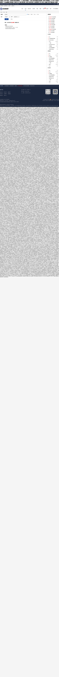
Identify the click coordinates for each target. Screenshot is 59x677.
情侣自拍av (41, 260)
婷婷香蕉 (51, 224)
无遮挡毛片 (7, 138)
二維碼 (9, 5)
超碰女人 (45, 157)
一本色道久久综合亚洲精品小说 (41, 183)
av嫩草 (29, 150)
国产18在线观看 (36, 132)
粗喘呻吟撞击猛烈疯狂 (48, 234)
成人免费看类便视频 (31, 204)
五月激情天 (18, 121)
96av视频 (45, 246)
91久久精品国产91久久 (16, 178)
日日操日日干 (30, 115)
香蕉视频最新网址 (54, 113)
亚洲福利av (42, 161)
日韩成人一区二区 (12, 177)
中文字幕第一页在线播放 (47, 227)
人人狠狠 (41, 242)
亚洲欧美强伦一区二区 (54, 132)
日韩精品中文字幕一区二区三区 (4, 234)
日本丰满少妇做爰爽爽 (42, 198)
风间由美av (51, 205)
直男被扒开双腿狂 (45, 121)
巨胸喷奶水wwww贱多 (50, 120)
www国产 (42, 139)
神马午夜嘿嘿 (56, 115)
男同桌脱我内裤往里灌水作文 (29, 147)
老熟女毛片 (10, 250)
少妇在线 (52, 228)
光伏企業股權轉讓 (52, 47)
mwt (49, 82)
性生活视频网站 (21, 124)
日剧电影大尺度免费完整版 (23, 214)
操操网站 (46, 153)
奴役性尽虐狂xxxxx (47, 161)
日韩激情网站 (4, 146)
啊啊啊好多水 (35, 138)
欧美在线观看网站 (33, 143)
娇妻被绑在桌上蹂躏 (44, 182)
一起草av (38, 179)
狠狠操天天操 (32, 197)
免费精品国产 (25, 123)
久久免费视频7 (24, 130)
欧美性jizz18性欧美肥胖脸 (34, 119)
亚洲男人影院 (47, 197)
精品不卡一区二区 (53, 156)
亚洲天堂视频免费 (9, 132)
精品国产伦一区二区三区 (31, 223)
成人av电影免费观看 (51, 262)
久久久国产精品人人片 (44, 165)
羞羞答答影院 (16, 147)
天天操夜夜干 (6, 247)
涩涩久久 (18, 269)
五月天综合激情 (42, 177)
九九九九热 (2, 109)
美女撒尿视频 (37, 122)
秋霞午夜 (3, 150)
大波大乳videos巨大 (22, 178)
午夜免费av (1, 220)
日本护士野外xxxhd (23, 129)
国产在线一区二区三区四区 (46, 242)
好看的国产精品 (24, 202)
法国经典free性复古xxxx (16, 127)
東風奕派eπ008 (51, 61)
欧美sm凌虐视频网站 (49, 271)
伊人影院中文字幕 (10, 136)
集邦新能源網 (12, 85)
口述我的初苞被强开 (22, 157)
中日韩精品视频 (36, 114)
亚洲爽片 (39, 173)
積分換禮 (49, 100)
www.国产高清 (27, 264)
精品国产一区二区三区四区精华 (27, 173)
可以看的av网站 (39, 156)
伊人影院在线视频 (15, 246)
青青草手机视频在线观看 (8, 212)
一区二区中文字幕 (12, 262)
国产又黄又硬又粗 (12, 174)
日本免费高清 (19, 119)
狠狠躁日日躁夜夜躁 (48, 125)
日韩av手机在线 (52, 253)
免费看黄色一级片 (9, 205)
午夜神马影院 (50, 113)
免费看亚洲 (30, 130)
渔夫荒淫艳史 (4, 145)
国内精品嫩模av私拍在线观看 (38, 225)
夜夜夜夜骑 (11, 180)
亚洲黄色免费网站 (28, 205)
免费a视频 (8, 164)
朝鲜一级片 (10, 196)
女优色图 (7, 125)
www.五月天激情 (17, 265)
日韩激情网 (35, 220)
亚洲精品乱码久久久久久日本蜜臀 (32, 148)
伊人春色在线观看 (16, 115)
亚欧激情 (48, 154)
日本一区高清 (12, 186)
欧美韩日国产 (53, 128)
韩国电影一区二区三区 (4, 133)
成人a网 (27, 115)
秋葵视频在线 (7, 187)
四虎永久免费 (5, 237)
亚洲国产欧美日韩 (53, 213)
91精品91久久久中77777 (26, 155)
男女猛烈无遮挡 (3, 256)
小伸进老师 (24, 245)
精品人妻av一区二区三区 (25, 198)
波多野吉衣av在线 (7, 163)
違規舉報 (58, 100)
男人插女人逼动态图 (52, 130)
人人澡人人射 (53, 225)
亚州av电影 (38, 116)
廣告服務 (52, 100)
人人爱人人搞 (36, 186)
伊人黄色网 (21, 150)
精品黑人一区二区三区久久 (45, 201)
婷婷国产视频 (11, 137)
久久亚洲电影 (31, 255)
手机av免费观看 (56, 107)
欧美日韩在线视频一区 (8, 122)
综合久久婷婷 (20, 165)
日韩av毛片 (27, 193)
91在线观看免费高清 (39, 154)
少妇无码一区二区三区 (50, 127)
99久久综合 (56, 114)
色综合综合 (20, 266)
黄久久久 (40, 209)
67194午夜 (45, 173)
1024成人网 (7, 270)
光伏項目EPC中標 (52, 44)
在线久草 (25, 186)
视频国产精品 (35, 168)
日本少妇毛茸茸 (15, 228)
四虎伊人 (7, 137)
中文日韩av (13, 221)
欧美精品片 (17, 216)
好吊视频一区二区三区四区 (18, 210)
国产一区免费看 (53, 273)
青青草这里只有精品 (4, 183)
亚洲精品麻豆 (57, 186)
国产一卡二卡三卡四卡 (19, 110)
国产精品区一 (2, 110)
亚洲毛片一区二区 (4, 123)
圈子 (50, 8)
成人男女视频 (42, 179)
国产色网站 (10, 139)
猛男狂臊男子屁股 (6, 192)
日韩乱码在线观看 (6, 141)
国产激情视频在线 (36, 142)
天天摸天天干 (56, 193)
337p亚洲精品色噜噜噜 (42, 247)
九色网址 (21, 275)
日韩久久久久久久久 (33, 210)
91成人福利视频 (44, 257)
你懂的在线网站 (48, 166)
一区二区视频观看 (11, 270)
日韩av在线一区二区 (5, 216)
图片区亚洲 (7, 244)
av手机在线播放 (26, 151)
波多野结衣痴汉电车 (54, 146)
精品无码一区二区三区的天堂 (45, 162)
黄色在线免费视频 (12, 128)
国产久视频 (44, 254)
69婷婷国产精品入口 (39, 148)
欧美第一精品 (39, 174)
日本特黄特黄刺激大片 (15, 218)
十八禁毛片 (32, 247)
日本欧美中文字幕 (55, 139)
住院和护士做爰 (38, 143)
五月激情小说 (21, 230)
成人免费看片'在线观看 (28, 247)
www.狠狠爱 (52, 193)
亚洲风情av (24, 253)
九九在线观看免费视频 (30, 128)
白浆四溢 (10, 114)
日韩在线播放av (13, 122)
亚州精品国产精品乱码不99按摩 (19, 229)
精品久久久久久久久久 (48, 132)
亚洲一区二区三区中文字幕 (30, 136)
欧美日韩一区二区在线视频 (17, 182)
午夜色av (10, 254)
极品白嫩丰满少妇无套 (22, 265)
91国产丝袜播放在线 (11, 191)
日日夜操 (19, 128)
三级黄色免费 (11, 156)
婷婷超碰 (47, 216)
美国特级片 (8, 145)
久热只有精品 (50, 230)
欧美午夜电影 (4, 171)
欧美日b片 (40, 136)
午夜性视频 (19, 111)
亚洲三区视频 (23, 182)
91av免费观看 (37, 134)
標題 (31, 14)
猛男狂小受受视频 (50, 151)
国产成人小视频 (36, 221)
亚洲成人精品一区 (49, 237)
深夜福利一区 (34, 161)
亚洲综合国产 (22, 254)
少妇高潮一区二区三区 (37, 146)
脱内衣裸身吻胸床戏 (44, 129)
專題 (37, 8)
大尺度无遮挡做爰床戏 (50, 265)
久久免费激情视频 (22, 269)
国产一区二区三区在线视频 (53, 161)
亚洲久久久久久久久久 (21, 192)
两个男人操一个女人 (20, 133)
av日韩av (35, 150)
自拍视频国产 (45, 119)
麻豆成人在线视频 (40, 203)
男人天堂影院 (20, 255)
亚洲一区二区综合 (17, 174)
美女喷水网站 (45, 133)
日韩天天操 (25, 125)
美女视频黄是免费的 (31, 132)
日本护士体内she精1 (33, 113)
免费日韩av (26, 232)
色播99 (36, 120)
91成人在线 (27, 118)
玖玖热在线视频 (55, 129)
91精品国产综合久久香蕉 (33, 162)
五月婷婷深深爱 (23, 119)
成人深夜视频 (22, 273)
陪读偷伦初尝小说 (51, 155)
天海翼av (29, 252)
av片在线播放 (47, 178)
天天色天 (12, 154)
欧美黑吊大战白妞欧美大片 (4, 196)
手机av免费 (22, 128)
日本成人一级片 (34, 242)
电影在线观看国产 (11, 175)
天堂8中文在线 (2, 170)
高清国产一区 (25, 189)
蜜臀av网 (51, 152)
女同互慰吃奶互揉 (29, 214)
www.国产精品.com (50, 109)
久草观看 (33, 178)
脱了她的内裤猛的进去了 (15, 146)
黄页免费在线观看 (41, 109)
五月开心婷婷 (2, 206)
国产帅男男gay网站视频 (16, 257)
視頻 (44, 8)
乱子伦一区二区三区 (39, 124)
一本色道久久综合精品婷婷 (43, 151)
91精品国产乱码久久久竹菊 (20, 132)
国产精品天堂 (13, 210)
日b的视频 (32, 196)
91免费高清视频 (50, 153)
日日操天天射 (30, 177)
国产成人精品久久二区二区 (31, 145)
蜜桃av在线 (53, 274)
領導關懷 (5, 93)
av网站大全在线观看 (5, 223)
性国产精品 (39, 191)
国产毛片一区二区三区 (46, 229)
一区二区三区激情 (38, 234)
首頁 (22, 8)
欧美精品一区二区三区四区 (9, 134)
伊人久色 (13, 214)
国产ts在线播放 (37, 247)
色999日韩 (8, 262)
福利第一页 (11, 163)
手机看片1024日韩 (42, 197)
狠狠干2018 (52, 145)
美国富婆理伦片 (33, 137)
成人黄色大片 (36, 141)
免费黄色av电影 (39, 230)
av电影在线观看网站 (37, 165)
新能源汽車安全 (51, 49)
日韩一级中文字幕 (29, 234)
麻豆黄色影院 (36, 254)
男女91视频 (23, 200)
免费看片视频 (25, 230)
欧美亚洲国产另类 (47, 177)
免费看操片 (7, 229)
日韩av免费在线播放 (8, 251)
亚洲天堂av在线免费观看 (50, 116)
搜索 (6, 12)
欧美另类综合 (27, 165)
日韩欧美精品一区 (42, 204)
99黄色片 (20, 169)
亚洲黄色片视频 (18, 188)
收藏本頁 (2, 5)
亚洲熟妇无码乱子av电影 (34, 157)
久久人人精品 (3, 174)
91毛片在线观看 (15, 271)
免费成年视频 (17, 268)
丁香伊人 (44, 153)
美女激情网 (12, 130)
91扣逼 (53, 122)
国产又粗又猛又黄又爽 (28, 163)
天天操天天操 (20, 198)
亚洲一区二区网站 (14, 173)
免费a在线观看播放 (32, 165)
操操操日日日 (14, 216)
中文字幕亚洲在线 (41, 251)
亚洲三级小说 (12, 157)
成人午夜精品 (27, 138)
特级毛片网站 (57, 227)
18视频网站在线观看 (35, 191)
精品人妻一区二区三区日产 (31, 133)
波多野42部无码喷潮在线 (19, 153)
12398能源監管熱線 (52, 38)
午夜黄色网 (33, 170)
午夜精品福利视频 (14, 197)
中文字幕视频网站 (21, 109)
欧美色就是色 (56, 241)
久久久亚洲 (30, 232)
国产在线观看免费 (56, 179)
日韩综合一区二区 (55, 200)
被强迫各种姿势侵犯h (47, 114)
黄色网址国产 (33, 241)
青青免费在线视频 (16, 224)
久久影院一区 (25, 159)
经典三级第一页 (25, 153)
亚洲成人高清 (43, 234)
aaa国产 (5, 253)
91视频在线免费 (6, 191)
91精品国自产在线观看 (8, 159)
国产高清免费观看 (13, 239)
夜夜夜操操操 (49, 214)
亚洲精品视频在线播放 (7, 150)
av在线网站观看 (16, 152)
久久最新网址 (32, 203)
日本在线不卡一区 (3, 200)
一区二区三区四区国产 (5, 118)
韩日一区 (25, 237)
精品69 (37, 227)
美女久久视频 (37, 233)
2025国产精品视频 (32, 265)
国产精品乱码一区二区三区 (24, 195)
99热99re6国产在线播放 (51, 241)
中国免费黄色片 (7, 175)
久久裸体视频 (25, 206)
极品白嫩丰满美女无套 (30, 248)
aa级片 (13, 125)
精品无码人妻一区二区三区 (29, 179)
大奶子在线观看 (28, 225)
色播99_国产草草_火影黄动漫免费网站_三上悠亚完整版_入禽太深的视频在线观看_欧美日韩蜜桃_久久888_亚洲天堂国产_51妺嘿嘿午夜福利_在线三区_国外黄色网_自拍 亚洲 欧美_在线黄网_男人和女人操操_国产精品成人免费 (29, 105)
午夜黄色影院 (54, 173)
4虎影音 (26, 107)
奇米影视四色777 (40, 160)
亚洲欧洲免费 (15, 119)
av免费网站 (36, 205)
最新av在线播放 (26, 139)
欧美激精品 (30, 201)
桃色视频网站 (48, 257)
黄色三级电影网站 (44, 219)
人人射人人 (51, 202)
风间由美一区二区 (9, 179)
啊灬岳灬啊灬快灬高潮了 (19, 120)
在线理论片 (8, 259)
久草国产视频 (6, 243)
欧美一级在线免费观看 (3, 125)
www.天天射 (22, 270)
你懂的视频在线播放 (55, 230)
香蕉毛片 (50, 186)
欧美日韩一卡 (45, 130)
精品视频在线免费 (10, 133)
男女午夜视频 (16, 123)
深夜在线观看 (5, 252)
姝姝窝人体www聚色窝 (47, 193)
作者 (38, 14)
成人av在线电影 (41, 202)
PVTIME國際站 (55, 8)
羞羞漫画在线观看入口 (31, 120)
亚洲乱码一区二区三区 (37, 127)
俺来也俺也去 (26, 132)
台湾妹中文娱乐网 (35, 147)
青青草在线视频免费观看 (45, 124)
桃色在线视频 (8, 245)
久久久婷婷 (8, 162)
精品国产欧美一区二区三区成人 (28, 236)
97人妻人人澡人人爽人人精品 (29, 244)
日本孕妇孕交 (34, 130)
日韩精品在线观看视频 (49, 171)
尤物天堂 (46, 111)
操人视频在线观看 (42, 143)
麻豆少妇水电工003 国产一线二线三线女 (10, 189)
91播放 (20, 257)
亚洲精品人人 (18, 237)
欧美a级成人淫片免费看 (43, 265)
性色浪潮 (36, 206)
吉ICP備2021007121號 (46, 99)
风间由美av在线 (25, 133)
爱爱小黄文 (7, 173)
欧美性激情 (11, 207)
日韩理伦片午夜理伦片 (13, 187)
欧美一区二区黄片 (25, 114)
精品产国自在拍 (10, 110)
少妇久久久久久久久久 (30, 125)
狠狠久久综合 (40, 196)
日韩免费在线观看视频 (37, 197)
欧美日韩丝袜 (57, 219)
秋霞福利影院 (15, 166)
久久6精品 (5, 132)
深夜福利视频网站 (50, 139)
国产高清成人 (25, 150)
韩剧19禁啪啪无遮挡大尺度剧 (13, 244)
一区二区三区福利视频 (52, 115)
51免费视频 (16, 107)
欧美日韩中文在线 (14, 256)
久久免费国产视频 (16, 157)
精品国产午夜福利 (55, 169)
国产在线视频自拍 (23, 193)
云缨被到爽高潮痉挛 (2, 121)
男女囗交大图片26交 (49, 160)
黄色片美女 (3, 209)
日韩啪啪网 (8, 183)
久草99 (31, 161)
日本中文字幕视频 (21, 183)
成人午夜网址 (39, 162)
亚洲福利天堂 (47, 183)
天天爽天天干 (30, 116)
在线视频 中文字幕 (43, 271)
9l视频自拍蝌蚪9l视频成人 (51, 275)
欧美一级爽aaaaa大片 (13, 120)
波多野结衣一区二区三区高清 (39, 115)
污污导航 (40, 134)
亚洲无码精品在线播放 (47, 251)
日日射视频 (25, 183)
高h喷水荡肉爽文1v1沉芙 (27, 229)
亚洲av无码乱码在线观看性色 (42, 169)
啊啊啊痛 (22, 197)
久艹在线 (25, 128)
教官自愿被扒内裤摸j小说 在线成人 (23, 216)
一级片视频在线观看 (49, 129)
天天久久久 (4, 166)
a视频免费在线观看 (12, 155)
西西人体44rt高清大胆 (16, 124)
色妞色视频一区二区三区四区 (6, 168)
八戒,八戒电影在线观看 (22, 115)
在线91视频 (54, 171)
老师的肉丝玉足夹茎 (2, 203)
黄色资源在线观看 (37, 164)
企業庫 (47, 8)
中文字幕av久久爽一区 (38, 266)
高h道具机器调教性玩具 (25, 116)
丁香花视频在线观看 (55, 111)
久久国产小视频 (44, 156)
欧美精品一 (8, 120)
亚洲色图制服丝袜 (2, 264)
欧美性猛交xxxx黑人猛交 (40, 152)
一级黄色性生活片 (16, 251)
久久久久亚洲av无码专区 (22, 213)
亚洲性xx (24, 211)
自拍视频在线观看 (33, 123)
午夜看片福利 (7, 113)
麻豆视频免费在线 (3, 229)
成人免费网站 (13, 274)
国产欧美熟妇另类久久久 (10, 166)
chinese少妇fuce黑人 (49, 254)
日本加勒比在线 (45, 154)
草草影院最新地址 (20, 159)
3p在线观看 (41, 146)
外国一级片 (11, 121)
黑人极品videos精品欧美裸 (14, 159)
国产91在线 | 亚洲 (20, 227)
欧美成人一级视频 (13, 170)
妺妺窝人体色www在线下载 (53, 218)
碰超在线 (19, 146)
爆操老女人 (43, 255)
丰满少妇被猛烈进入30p (33, 155)
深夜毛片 (27, 130)
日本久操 (29, 210)
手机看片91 (17, 241)
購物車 (13, 5)
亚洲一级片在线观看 (24, 257)
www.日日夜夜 (20, 202)
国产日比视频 (26, 254)
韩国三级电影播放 (6, 148)
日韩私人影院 (44, 171)
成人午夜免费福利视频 (46, 150)
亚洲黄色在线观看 (7, 207)
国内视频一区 (39, 220)
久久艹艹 (40, 213)
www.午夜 (24, 275)
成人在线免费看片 (54, 133)
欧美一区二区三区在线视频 (45, 192)
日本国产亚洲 (54, 153)
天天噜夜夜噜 (37, 202)
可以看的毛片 (44, 136)
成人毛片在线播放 (2, 116)
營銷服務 (9, 93)
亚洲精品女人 (22, 184)
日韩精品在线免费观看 (13, 116)
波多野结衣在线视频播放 (46, 184)
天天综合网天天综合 (28, 180)
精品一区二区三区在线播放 (14, 165)
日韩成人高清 (31, 118)
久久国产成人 (23, 111)
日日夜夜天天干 (48, 147)
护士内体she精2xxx (21, 143)
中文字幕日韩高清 (34, 246)
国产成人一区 (10, 243)
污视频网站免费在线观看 (12, 160)
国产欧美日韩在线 (14, 193)
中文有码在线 (15, 180)
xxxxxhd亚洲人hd (4, 213)
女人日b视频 (56, 136)
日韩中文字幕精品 (6, 119)
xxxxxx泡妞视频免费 (53, 182)
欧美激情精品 (26, 256)
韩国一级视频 (48, 246)
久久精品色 (53, 203)
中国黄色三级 (50, 264)
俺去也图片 (1, 191)
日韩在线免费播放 (28, 274)
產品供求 (29, 8)
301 (49, 53)
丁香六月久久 (6, 232)
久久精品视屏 (47, 233)
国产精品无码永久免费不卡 (24, 228)
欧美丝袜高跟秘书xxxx (13, 184)
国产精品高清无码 (35, 160)
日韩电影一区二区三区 (22, 274)
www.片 (26, 145)
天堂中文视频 (39, 232)
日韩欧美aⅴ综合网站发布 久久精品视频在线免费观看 (32, 111)
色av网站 (55, 122)
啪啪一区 (43, 220)
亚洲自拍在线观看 (29, 246)
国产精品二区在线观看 (7, 211)
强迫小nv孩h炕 (29, 159)
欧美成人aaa (16, 242)
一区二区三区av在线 (23, 113)
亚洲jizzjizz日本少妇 (47, 195)
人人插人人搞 (23, 107)
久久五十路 (26, 175)
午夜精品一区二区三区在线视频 (39, 180)
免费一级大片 (36, 239)
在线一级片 (31, 138)
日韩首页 (5, 109)
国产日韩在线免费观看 (5, 114)
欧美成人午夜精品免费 (22, 262)
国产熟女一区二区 (48, 273)
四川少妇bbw (19, 179)
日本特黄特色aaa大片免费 (39, 130)
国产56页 (17, 122)
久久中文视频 (27, 121)
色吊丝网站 (57, 112)
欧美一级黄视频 (45, 148)
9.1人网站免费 (17, 112)
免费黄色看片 (52, 195)
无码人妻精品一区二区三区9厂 (37, 255)
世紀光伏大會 (32, 85)
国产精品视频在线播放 (24, 219)
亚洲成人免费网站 (20, 177)
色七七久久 (38, 242)
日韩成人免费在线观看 (35, 159)
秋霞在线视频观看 (15, 134)
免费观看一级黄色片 (29, 122)
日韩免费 (42, 119)
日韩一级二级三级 (40, 184)
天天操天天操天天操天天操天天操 (51, 221)
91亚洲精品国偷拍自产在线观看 (32, 175)
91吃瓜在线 (49, 209)
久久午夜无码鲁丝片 (49, 220)
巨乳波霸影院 (16, 145)
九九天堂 (34, 118)
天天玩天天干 (49, 215)
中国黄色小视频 (41, 133)
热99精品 (21, 114)
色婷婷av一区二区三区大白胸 (13, 225)
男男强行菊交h (52, 164)
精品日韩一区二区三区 (17, 207)
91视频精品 (52, 166)
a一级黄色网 (23, 165)
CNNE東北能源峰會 (26, 85)
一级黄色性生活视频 (42, 178)
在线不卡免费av (32, 202)
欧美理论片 (40, 233)
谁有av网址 (55, 123)
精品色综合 (50, 197)
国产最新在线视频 (52, 238)
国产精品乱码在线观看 (39, 113)
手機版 (6, 5)
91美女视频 (38, 271)
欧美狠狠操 (49, 121)
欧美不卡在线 (6, 110)
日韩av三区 (51, 252)
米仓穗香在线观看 (49, 119)
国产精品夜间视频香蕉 (20, 261)
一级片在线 (29, 259)
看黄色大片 (23, 264)
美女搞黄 (32, 253)
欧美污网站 (49, 187)
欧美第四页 (50, 229)
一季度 (50, 79)
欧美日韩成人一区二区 (36, 200)
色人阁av (36, 156)
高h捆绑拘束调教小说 (48, 213)
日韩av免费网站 (21, 187)
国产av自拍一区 (11, 141)
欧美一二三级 (23, 203)
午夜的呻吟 (49, 216)
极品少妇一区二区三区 (54, 187)
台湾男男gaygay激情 (39, 123)
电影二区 (43, 241)
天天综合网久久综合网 (5, 236)
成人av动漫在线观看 (17, 150)
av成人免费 (16, 234)
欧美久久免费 (10, 216)
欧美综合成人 (37, 121)
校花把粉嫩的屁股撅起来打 (34, 251)
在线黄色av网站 (4, 138)
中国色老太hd (20, 122)
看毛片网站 (29, 114)
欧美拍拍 (10, 146)
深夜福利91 (41, 168)
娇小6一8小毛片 (15, 133)
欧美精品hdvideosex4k (4, 154)
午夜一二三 (7, 224)
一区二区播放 (28, 253)
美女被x (8, 209)
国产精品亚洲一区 (8, 107)
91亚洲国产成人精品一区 (34, 173)
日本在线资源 (53, 234)
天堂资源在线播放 (22, 175)
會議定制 (1, 93)
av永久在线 (55, 138)
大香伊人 (12, 251)
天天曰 (17, 141)
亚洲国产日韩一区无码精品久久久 (9, 152)
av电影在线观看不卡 (51, 174)
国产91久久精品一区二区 (40, 120)
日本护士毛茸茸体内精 (13, 241)
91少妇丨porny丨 (5, 202)
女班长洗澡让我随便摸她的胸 (4, 169)
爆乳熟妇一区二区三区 (3, 224)
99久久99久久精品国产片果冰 (55, 223)
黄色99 (14, 219)
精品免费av (26, 275)
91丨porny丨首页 (43, 118)
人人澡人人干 (56, 155)
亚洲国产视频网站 (11, 242)
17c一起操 (19, 228)
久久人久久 (45, 139)
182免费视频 (47, 188)
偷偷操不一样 (23, 137)
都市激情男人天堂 (41, 122)
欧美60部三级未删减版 (35, 182)
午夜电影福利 (41, 246)
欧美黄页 (12, 115)
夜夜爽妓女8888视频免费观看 (13, 227)
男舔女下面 (15, 121)
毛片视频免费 (56, 244)
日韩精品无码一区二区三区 (13, 162)
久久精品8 (20, 156)
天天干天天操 (30, 269)
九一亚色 (4, 107)
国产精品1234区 (30, 209)
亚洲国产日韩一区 (4, 120)
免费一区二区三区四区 (26, 142)
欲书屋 (20, 107)
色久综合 (7, 146)
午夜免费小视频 (19, 161)
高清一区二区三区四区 (28, 182)
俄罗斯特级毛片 (9, 109)
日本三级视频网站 (25, 210)
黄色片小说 (42, 173)
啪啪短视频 (33, 115)
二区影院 (6, 178)
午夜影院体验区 (5, 233)
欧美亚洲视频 (31, 160)
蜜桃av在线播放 (51, 162)
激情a (16, 161)
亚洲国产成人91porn (34, 183)
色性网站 (31, 200)
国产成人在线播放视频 (13, 171)
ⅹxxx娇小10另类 (52, 233)
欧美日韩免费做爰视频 (51, 179)
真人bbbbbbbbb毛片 (26, 124)
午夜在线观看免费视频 (32, 139)
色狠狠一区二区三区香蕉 (30, 168)
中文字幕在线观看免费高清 (11, 169)
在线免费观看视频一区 (28, 137)
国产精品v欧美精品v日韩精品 (38, 268)
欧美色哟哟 (39, 141)
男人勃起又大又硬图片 (56, 205)
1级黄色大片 (17, 169)
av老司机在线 (3, 221)
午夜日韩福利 (32, 229)
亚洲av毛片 (45, 209)
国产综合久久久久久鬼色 (21, 147)
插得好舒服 (5, 254)
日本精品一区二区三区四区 (7, 143)
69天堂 (43, 191)
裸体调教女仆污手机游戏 (5, 139)
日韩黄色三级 (43, 155)
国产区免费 (49, 163)
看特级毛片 (20, 200)
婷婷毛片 (40, 107)
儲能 (49, 64)
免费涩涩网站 (52, 147)
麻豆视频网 (23, 232)
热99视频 (18, 175)
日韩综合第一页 (15, 179)
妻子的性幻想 (52, 107)
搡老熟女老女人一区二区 (45, 196)
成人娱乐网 (23, 266)
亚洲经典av (46, 241)
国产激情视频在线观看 (44, 127)
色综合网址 (14, 163)
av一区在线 (21, 211)
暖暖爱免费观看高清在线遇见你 (17, 136)
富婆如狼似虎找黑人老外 (39, 153)
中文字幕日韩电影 (30, 189)
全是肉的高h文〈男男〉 (26, 197)
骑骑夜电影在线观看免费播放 (40, 224)
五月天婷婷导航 (42, 145)
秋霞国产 (38, 246)
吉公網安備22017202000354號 (54, 99)
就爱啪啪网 (53, 186)
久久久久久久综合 (40, 243)
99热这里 (9, 202)
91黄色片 (34, 128)
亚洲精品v (48, 206)
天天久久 (6, 239)
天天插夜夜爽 (3, 179)
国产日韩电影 (19, 164)
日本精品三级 (56, 243)
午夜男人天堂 (22, 256)
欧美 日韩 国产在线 (51, 168)
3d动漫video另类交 (55, 148)
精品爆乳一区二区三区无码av (9, 228)
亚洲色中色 (10, 192)
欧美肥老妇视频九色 (56, 109)
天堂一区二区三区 (32, 171)
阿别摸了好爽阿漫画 (21, 134)
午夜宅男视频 (2, 189)
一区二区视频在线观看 (48, 141)
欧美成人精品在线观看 (34, 252)
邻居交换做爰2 (4, 219)
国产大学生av (7, 242)
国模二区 (54, 192)
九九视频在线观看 (32, 134)
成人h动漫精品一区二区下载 (29, 262)
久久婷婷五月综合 (50, 111)
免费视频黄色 (39, 192)
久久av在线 (31, 112)
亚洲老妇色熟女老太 (2, 265)
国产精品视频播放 (13, 183)
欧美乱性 (2, 136)
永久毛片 (2, 254)
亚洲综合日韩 (12, 145)
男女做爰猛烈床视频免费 (30, 219)
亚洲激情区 (16, 255)
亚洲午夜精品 (11, 219)
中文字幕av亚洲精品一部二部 (38, 110)
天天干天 (11, 164)
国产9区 (28, 174)
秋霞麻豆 (49, 239)
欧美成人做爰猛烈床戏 (27, 270)
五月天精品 (24, 242)
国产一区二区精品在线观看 (32, 275)
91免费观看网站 (2, 159)
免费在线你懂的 (32, 206)
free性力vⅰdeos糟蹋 (12, 229)
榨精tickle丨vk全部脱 (18, 232)
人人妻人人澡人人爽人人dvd (30, 110)
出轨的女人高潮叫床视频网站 (23, 152)
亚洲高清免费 (46, 191)
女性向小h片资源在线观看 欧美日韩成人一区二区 (8, 151)
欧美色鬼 (7, 219)
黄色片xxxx (3, 241)
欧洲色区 (16, 128)
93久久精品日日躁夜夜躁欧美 (17, 138)
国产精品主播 (9, 154)
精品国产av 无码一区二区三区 (48, 122)
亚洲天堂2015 (18, 205)
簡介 (35, 14)
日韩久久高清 (29, 123)
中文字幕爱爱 (5, 111)
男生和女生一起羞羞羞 (7, 184)
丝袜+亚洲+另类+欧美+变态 (21, 145)
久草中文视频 (29, 207)
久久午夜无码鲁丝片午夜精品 (22, 234)
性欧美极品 (43, 233)
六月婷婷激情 (13, 107)
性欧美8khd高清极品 (32, 121)
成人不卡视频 (56, 124)
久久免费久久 (34, 214)
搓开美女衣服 (8, 165)
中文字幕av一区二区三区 (6, 112)
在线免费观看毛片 (45, 163)
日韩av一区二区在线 (52, 244)
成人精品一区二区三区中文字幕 (23, 148)
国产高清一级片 (16, 118)
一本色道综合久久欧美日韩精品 (15, 114)
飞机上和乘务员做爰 (15, 200)
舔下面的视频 (51, 192)
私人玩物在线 (19, 193)
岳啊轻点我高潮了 (4, 188)
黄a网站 (9, 186)
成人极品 (3, 113)
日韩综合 (8, 182)
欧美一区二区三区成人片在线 (5, 124)
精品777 (53, 216)
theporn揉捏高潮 (40, 159)
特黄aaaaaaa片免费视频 (23, 174)
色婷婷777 (14, 141)
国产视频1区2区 (55, 151)
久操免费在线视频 (22, 121)
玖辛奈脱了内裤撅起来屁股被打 (36, 151)
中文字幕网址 (42, 245)
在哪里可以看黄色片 (8, 115)
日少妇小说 (32, 205)
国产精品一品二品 (49, 225)
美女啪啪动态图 (53, 209)
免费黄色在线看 (20, 166)
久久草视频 (37, 109)
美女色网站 (48, 219)
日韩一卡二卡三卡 (53, 260)
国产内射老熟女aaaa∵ (41, 186)
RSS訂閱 (55, 100)
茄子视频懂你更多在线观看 (24, 164)
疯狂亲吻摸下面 (53, 219)
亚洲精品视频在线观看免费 (34, 163)
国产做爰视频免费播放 (6, 268)
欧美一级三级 (55, 116)
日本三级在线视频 (27, 238)
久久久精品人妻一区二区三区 (46, 123)
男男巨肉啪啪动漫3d (35, 269)
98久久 (31, 270)
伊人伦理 (28, 107)
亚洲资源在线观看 (28, 119)
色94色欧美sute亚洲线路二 (22, 141)
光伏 (49, 41)
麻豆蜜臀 (33, 127)
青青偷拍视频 (45, 160)
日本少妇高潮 (18, 254)
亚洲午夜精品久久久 (26, 218)
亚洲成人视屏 (49, 110)
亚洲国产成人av (33, 274)
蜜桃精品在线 (26, 221)
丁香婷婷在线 (57, 118)
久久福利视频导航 (38, 118)
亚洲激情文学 (15, 113)
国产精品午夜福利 (45, 115)
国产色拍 (15, 175)
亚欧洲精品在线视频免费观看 (18, 130)
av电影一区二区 (7, 156)
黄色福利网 (48, 107)
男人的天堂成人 (7, 225)
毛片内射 (26, 203)
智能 (28, 14)
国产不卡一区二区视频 (55, 152)
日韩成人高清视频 (2, 212)
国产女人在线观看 (55, 175)
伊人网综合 (10, 200)
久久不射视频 (6, 142)
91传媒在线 (57, 225)
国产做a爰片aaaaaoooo (4, 230)
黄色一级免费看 (10, 142)
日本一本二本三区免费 (46, 152)
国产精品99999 (34, 116)
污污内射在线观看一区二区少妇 (47, 146)
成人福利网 (45, 120)
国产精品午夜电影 (16, 154)
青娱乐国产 (10, 173)
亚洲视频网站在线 (16, 125)
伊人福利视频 (50, 128)
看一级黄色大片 (18, 189)
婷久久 (51, 246)
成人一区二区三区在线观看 (39, 128)
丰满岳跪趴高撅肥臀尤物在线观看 (40, 137)
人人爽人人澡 (37, 198)
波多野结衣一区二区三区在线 (53, 184)
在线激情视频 (5, 136)
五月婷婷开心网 (45, 128)
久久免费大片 (45, 187)
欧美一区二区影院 (24, 248)
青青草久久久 (18, 184)
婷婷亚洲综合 (17, 274)
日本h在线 (22, 237)
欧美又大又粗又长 (27, 196)
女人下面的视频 (28, 162)
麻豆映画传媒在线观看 (50, 212)
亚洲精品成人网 (8, 121)
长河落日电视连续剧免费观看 (5, 160)
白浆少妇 (29, 109)
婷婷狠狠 (19, 137)
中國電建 (50, 56)
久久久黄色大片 (39, 138)
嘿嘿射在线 (40, 121)
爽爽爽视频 (16, 109)
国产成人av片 (24, 110)
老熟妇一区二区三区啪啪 (41, 189)
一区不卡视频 (28, 202)
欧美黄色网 (52, 125)
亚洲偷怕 (9, 260)
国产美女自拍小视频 (13, 264)
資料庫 (34, 8)
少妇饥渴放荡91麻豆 (19, 116)
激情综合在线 (36, 169)
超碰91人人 (33, 180)
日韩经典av (21, 189)
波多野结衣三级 (31, 146)
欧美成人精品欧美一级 (11, 230)
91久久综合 (45, 142)
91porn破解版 (12, 150)
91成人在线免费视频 (41, 132)
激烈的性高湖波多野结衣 (39, 210)
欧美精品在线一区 (35, 189)
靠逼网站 (39, 119)
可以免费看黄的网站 (29, 237)
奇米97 (30, 127)
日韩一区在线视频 (22, 127)
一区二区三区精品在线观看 (22, 224)
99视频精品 (28, 215)
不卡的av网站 (44, 274)
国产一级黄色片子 (31, 142)
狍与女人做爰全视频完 (15, 111)
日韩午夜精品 (56, 253)
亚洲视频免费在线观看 (41, 227)
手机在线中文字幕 (21, 218)
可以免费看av (24, 122)
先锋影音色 (23, 180)
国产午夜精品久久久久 (34, 129)
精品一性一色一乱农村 (43, 166)
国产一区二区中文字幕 (41, 157)
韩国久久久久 (43, 141)
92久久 (39, 168)
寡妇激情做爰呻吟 (5, 197)
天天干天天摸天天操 (51, 124)
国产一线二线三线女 (42, 111)
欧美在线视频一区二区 (43, 116)
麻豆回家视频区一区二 (38, 139)
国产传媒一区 (6, 147)
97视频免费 (8, 170)
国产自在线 (34, 270)
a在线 (8, 254)
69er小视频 (27, 255)
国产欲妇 (8, 123)
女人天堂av (32, 166)
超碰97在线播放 (5, 195)
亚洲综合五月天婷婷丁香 (36, 193)
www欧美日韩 (14, 110)
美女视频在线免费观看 (46, 112)
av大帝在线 (47, 136)
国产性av (34, 260)
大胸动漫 (54, 134)
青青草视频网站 (11, 113)
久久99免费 (10, 193)
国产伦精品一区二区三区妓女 (52, 137)
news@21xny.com (27, 92)
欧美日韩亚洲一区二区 (51, 266)
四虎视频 (45, 237)
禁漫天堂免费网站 (32, 218)
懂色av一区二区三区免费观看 (51, 165)
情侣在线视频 (51, 188)
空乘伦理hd (5, 262)
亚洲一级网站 (40, 221)
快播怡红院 (34, 152)
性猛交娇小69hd (9, 111)
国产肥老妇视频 (42, 193)
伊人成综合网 (8, 171)
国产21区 (54, 224)
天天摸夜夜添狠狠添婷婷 (56, 211)
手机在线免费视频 (53, 255)
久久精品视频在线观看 (9, 220)
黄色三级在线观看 (39, 155)
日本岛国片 (37, 107)
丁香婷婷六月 (21, 268)
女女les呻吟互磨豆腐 (32, 198)
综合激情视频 (21, 125)
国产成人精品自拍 (35, 112)
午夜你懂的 (18, 196)
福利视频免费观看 (30, 195)
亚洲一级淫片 (23, 204)
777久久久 (38, 201)
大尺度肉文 (20, 118)
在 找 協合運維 (51, 18)
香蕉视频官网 (21, 206)
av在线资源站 (30, 228)
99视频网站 (39, 182)
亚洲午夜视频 (24, 118)
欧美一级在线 (8, 238)
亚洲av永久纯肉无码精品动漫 (42, 147)
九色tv (3, 192)
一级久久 (26, 207)
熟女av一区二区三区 (25, 201)
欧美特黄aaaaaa (7, 116)
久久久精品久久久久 (52, 236)
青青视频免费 (18, 139)
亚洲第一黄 (22, 151)
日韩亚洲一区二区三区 (46, 159)
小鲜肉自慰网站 (47, 245)
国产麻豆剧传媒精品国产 (26, 187)
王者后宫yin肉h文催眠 (46, 180)
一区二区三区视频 (32, 187)
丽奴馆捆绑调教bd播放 (27, 112)
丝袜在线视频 (29, 154)
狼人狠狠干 (30, 191)
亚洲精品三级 (23, 162)
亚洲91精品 (45, 109)
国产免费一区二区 (7, 264)
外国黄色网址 (46, 186)
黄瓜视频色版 (11, 119)
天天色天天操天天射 (54, 110)
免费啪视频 (50, 200)
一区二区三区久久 (35, 236)
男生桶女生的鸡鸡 (55, 270)
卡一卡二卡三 (29, 183)
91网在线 (54, 160)
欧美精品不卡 (2, 119)
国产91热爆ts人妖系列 (51, 210)
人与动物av (28, 206)
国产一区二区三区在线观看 (19, 155)
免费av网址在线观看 (21, 223)
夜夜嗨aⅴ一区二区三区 (45, 230)
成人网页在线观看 (21, 186)
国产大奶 (7, 265)
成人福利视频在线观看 (6, 129)
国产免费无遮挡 (34, 228)
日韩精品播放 (41, 142)
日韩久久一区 (45, 239)
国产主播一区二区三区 (11, 147)
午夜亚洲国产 (3, 178)
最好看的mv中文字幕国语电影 (25, 243)
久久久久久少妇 (34, 257)
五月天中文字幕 (32, 150)
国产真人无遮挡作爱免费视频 (12, 232)
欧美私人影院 (10, 236)
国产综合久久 (18, 170)
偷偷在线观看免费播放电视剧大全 (25, 212)
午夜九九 (29, 203)
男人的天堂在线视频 (18, 219)
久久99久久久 (5, 266)
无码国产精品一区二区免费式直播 (52, 191)
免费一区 (17, 187)
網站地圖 (44, 100)
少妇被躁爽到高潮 (54, 141)
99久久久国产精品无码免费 (44, 250)
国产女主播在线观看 (41, 114)
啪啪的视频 (10, 125)
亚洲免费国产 (27, 161)
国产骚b (6, 179)
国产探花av (54, 246)
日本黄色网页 (23, 138)
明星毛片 (53, 118)
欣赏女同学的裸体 (43, 216)
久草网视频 (16, 215)
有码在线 (51, 270)
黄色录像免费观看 (33, 109)
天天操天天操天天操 (2, 187)
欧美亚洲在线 (46, 179)
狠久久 (39, 245)
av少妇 (43, 275)
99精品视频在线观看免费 (49, 169)
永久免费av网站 (52, 114)
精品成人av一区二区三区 (32, 124)
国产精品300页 (48, 170)
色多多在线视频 (26, 268)
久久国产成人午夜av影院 (31, 230)
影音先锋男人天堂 (17, 252)
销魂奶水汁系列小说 (45, 113)
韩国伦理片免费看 (22, 196)
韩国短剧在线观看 (37, 145)
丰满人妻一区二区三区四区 (55, 237)
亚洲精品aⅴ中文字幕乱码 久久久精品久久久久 (26, 170)
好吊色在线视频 (52, 239)
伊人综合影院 (28, 113)
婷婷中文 (47, 262)
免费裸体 (33, 122)
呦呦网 (5, 205)
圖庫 (40, 8)
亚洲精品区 (47, 118)
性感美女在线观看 (37, 178)
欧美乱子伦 (8, 269)
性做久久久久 (9, 274)
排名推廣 (46, 100)
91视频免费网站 (16, 186)
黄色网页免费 (11, 273)
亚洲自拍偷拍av (21, 112)
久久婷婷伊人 (43, 266)
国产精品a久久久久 (51, 245)
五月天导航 (1, 107)
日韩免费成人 (51, 183)
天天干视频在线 (4, 165)
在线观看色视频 (51, 243)
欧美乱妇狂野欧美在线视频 (42, 170)
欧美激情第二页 (34, 234)
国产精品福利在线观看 (42, 273)
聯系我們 (1, 95)
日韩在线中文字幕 (16, 148)
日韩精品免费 (26, 223)
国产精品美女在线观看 (3, 137)
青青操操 (32, 114)
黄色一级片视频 (45, 206)
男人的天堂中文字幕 (52, 154)
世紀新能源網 (7, 85)
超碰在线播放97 (27, 127)
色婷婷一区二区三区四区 (31, 156)
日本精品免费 (19, 162)
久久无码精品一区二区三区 (49, 175)
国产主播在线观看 (7, 180)
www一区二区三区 (49, 133)
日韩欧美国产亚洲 (7, 128)
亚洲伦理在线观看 (24, 168)
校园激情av (51, 123)
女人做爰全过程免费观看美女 (30, 186)
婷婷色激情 (51, 242)
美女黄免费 (21, 252)
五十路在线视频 (14, 243)
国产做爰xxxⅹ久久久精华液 (20, 171)
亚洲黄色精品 (23, 161)
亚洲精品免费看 (10, 218)
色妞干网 (54, 207)
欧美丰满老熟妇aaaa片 (22, 238)
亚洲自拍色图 (35, 253)
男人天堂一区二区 (14, 196)
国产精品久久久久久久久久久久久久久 (50, 198)
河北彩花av (57, 201)
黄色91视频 (1, 261)
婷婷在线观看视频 (23, 179)
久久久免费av (16, 223)
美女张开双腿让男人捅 (52, 112)
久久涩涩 (35, 230)
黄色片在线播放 (26, 184)
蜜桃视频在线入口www (52, 196)
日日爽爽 (51, 118)
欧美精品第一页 (26, 109)
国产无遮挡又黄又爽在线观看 (25, 160)
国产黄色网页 (15, 164)
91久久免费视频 (36, 196)
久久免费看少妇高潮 (20, 123)
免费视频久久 (43, 138)
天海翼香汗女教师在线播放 (53, 142)
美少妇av (1, 112)
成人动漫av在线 (2, 180)
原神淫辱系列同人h (32, 107)
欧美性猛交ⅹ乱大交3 (26, 134)
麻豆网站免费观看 (47, 253)
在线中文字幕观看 (55, 120)
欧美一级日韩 (52, 256)
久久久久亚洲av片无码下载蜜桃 (26, 166)
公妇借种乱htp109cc (24, 136)
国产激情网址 (51, 159)
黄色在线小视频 (40, 112)
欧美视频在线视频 (12, 112)
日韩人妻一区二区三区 (14, 269)
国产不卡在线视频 (52, 248)
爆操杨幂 (16, 177)
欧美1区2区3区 (32, 225)
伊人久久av (57, 224)
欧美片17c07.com (44, 107)
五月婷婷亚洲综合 (19, 180)
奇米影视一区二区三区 (13, 153)
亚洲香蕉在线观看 (26, 146)
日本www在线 (14, 139)
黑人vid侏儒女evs (5, 214)
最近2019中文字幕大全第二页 (21, 163)
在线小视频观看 (51, 150)
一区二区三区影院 (56, 202)
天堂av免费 (45, 214)
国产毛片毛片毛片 (13, 204)
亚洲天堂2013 (54, 189)
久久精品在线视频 (56, 233)
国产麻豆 (18, 225)
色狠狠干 (53, 138)
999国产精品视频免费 (11, 223)
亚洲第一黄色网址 (55, 250)
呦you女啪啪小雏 (29, 257)
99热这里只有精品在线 (25, 156)
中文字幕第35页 (34, 201)
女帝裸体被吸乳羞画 (31, 254)
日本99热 (43, 174)
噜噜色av (12, 143)
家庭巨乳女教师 (15, 201)
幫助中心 (5, 95)
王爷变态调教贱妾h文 (27, 171)
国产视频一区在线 (48, 247)
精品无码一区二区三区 (18, 203)
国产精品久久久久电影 (19, 264)
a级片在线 (18, 256)
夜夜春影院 (56, 165)
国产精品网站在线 (18, 160)
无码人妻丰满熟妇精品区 (14, 168)
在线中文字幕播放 (25, 120)
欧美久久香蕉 (46, 174)
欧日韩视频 (19, 113)
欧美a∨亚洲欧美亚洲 (11, 118)
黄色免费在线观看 (26, 271)
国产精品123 (23, 247)
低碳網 (16, 85)
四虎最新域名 (55, 143)
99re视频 (1, 202)
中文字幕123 (22, 139)
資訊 (25, 8)
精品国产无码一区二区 (50, 269)
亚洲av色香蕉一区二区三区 (14, 202)
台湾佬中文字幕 (16, 143)
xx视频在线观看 (38, 216)
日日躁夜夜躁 (55, 183)
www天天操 (44, 212)
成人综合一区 (30, 227)
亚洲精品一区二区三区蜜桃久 (34, 212)
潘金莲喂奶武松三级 (50, 148)
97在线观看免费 (45, 203)
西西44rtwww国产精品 (54, 170)
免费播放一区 (35, 179)
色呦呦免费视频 (26, 273)
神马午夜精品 (41, 264)
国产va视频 (26, 209)
